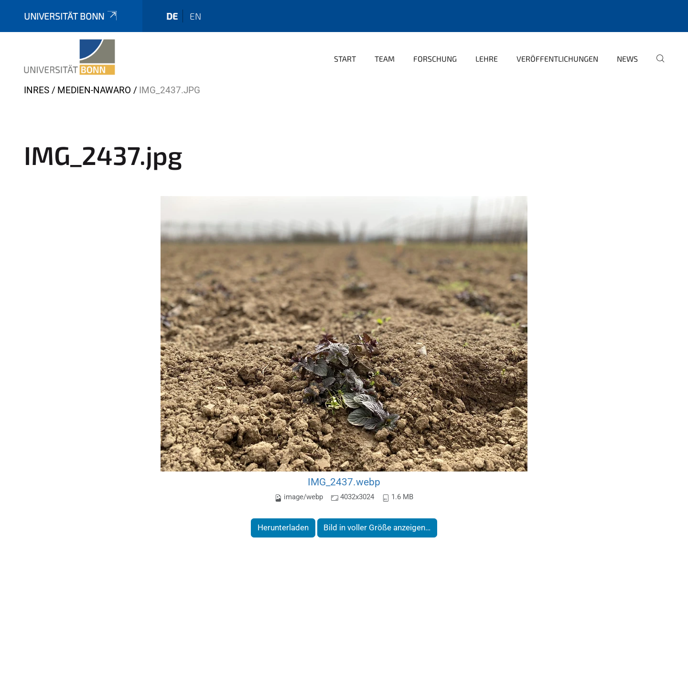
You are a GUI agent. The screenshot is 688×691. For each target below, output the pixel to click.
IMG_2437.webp (344, 482)
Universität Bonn (71, 16)
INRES (36, 90)
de (172, 16)
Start (345, 58)
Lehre (486, 58)
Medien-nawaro (94, 90)
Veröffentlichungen (557, 58)
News (627, 58)
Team (385, 58)
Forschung (435, 58)
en (195, 16)
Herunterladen (283, 527)
